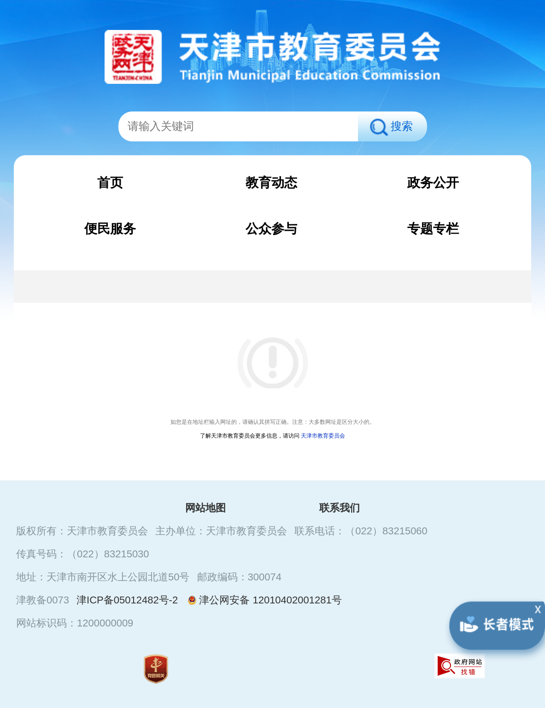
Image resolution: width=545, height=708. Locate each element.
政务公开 (433, 183)
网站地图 (205, 508)
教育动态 (271, 183)
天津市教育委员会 (323, 436)
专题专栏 (433, 229)
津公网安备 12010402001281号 (263, 600)
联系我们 (339, 508)
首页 (110, 183)
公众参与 (271, 229)
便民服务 (110, 229)
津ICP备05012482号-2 (127, 600)
